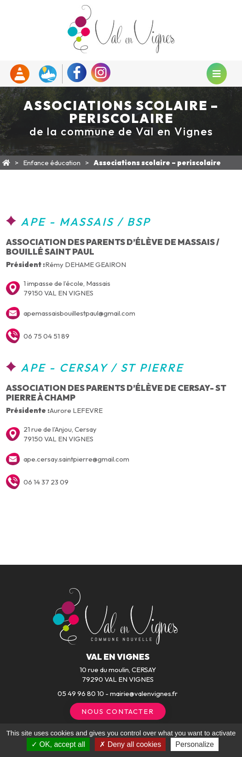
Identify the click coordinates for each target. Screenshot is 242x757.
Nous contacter (117, 711)
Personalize (194, 744)
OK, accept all (58, 744)
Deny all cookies (130, 744)
